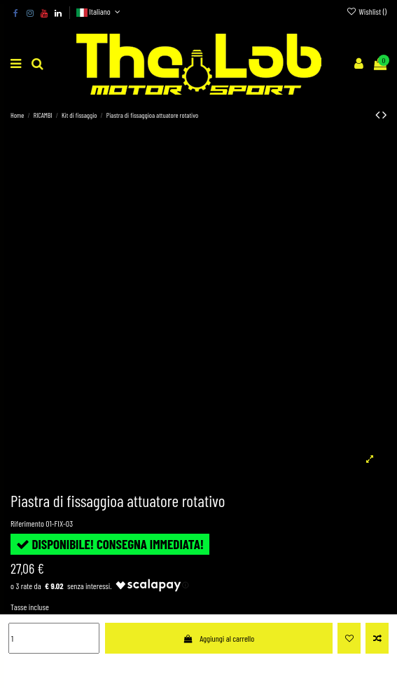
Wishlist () (366, 11)
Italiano (99, 11)
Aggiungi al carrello (218, 638)
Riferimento (27, 523)
